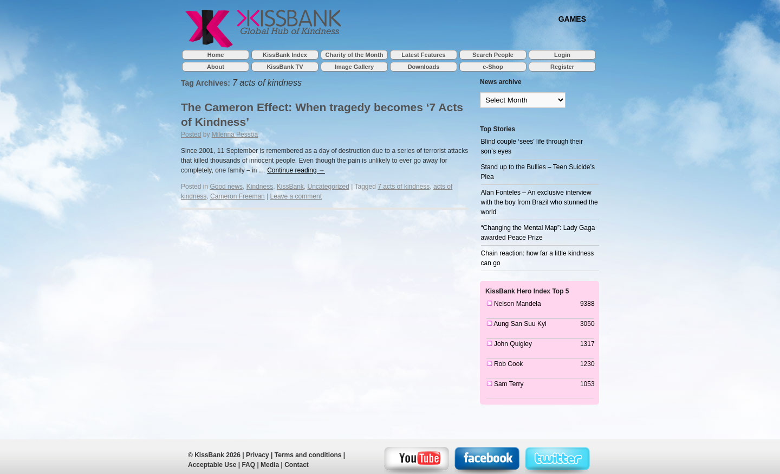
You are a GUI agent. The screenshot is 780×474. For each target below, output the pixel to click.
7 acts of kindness (404, 186)
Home (215, 55)
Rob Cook (508, 364)
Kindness (259, 186)
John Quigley (513, 344)
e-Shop (493, 66)
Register (562, 66)
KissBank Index (285, 55)
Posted (191, 134)
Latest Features (423, 55)
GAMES (572, 19)
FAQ (248, 465)
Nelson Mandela (517, 304)
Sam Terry (508, 384)
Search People (493, 55)
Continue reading (296, 170)
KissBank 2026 (217, 455)
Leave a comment (296, 196)
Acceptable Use (212, 465)
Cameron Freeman (237, 196)
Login (562, 55)
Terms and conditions (308, 455)
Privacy (257, 455)
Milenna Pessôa (235, 134)
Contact (296, 465)
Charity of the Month (355, 55)
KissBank (290, 186)
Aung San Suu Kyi (519, 324)
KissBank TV (284, 66)
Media (270, 465)
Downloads (424, 66)
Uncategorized (328, 186)
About (215, 66)
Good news (226, 186)
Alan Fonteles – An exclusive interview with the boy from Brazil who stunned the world (539, 202)
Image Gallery (354, 66)
